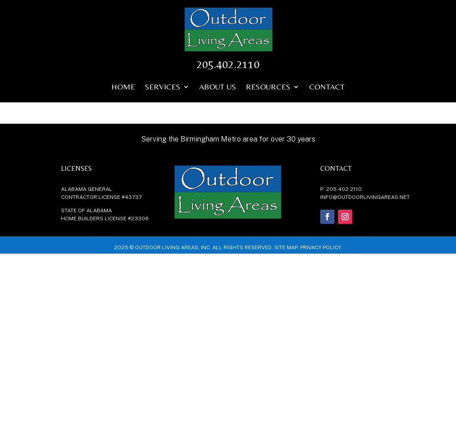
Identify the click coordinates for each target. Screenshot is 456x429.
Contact (327, 87)
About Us (217, 87)
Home (123, 87)
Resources (268, 87)
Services (162, 87)
